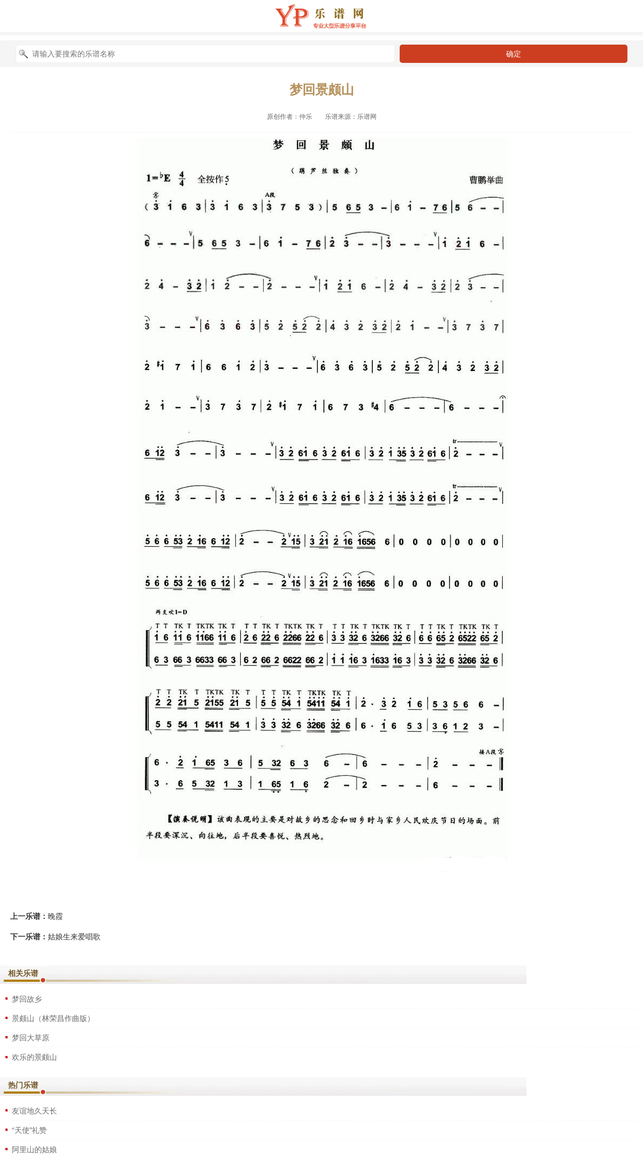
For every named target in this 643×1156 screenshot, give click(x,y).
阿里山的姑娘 (34, 1149)
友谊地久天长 (34, 1111)
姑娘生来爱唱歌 (74, 936)
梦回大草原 (30, 1037)
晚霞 (55, 916)
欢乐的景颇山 (34, 1057)
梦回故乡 (27, 999)
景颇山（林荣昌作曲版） (53, 1018)
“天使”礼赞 (29, 1130)
